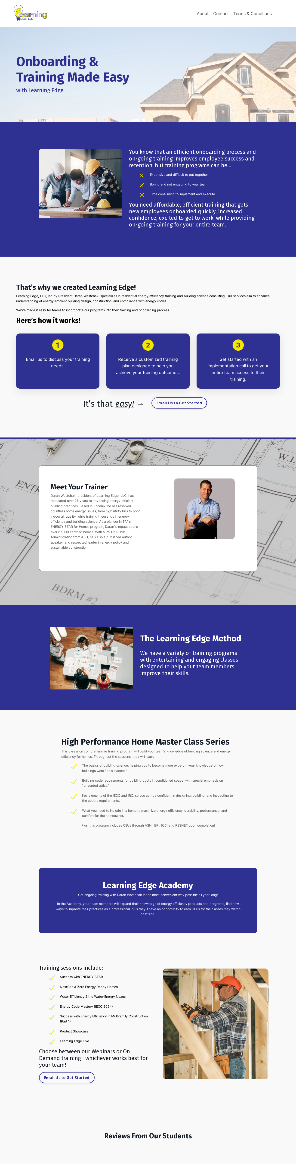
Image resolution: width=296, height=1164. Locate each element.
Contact (220, 13)
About (202, 13)
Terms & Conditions (252, 13)
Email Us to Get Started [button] (179, 403)
